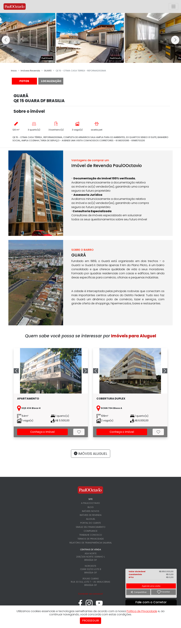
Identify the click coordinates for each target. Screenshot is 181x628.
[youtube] (99, 605)
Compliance (90, 530)
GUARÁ (48, 70)
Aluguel (90, 518)
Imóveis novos (90, 511)
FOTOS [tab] (24, 81)
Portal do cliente (90, 522)
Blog (91, 507)
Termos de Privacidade (90, 538)
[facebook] (80, 605)
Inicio (14, 70)
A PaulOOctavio (90, 503)
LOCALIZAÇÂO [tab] (51, 81)
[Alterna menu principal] (173, 6)
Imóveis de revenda (90, 515)
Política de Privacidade (142, 611)
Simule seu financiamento (90, 527)
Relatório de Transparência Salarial (90, 542)
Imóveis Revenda (30, 70)
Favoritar (163, 592)
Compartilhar (139, 592)
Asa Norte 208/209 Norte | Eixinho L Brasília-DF (90, 556)
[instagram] (89, 605)
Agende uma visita (151, 586)
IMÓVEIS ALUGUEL (90, 453)
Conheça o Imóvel (42, 432)
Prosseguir (90, 621)
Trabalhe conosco (90, 534)
